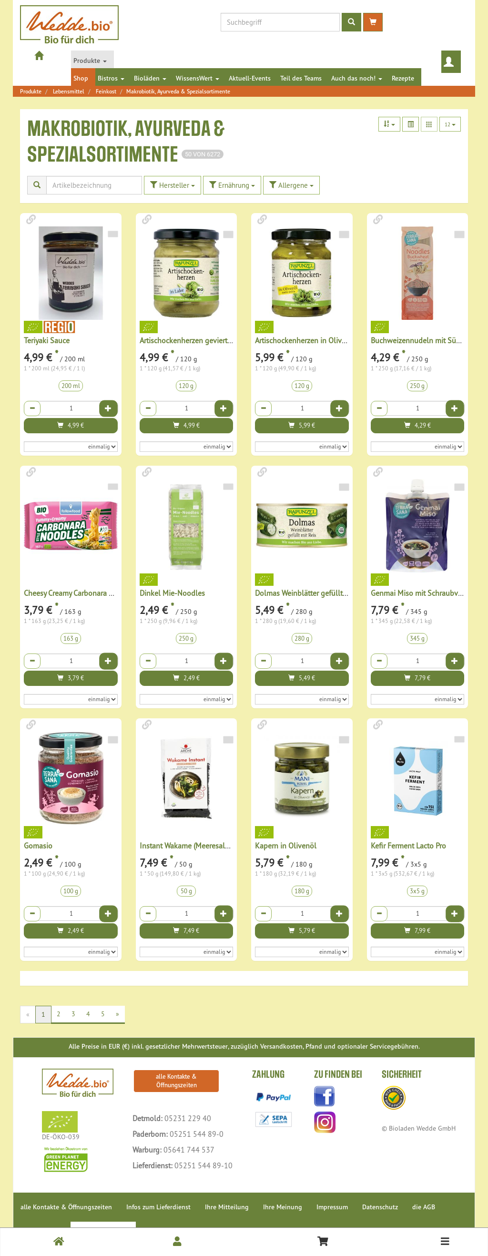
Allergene (291, 185)
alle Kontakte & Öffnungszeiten (176, 1080)
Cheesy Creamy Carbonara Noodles (80, 593)
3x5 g (417, 891)
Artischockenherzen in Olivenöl (305, 340)
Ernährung (232, 185)
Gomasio (38, 845)
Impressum (332, 1207)
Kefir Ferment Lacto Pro (408, 845)
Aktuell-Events (250, 78)
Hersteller (172, 185)
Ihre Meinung (282, 1207)
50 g (186, 891)
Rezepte (403, 78)
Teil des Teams (301, 78)
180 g (302, 891)
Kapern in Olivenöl (285, 845)
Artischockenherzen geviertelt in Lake (200, 340)
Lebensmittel (68, 91)
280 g (302, 638)
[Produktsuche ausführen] (351, 22)
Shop (80, 78)
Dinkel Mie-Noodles (172, 593)
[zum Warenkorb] (373, 22)
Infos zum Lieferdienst (158, 1207)
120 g (186, 386)
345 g (417, 638)
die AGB (423, 1207)
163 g (70, 638)
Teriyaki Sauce (47, 340)
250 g (417, 386)
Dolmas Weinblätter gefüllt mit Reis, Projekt (325, 593)
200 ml (70, 386)
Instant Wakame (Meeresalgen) (189, 845)
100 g (70, 891)
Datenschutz (380, 1207)
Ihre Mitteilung (227, 1207)
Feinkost (106, 91)
